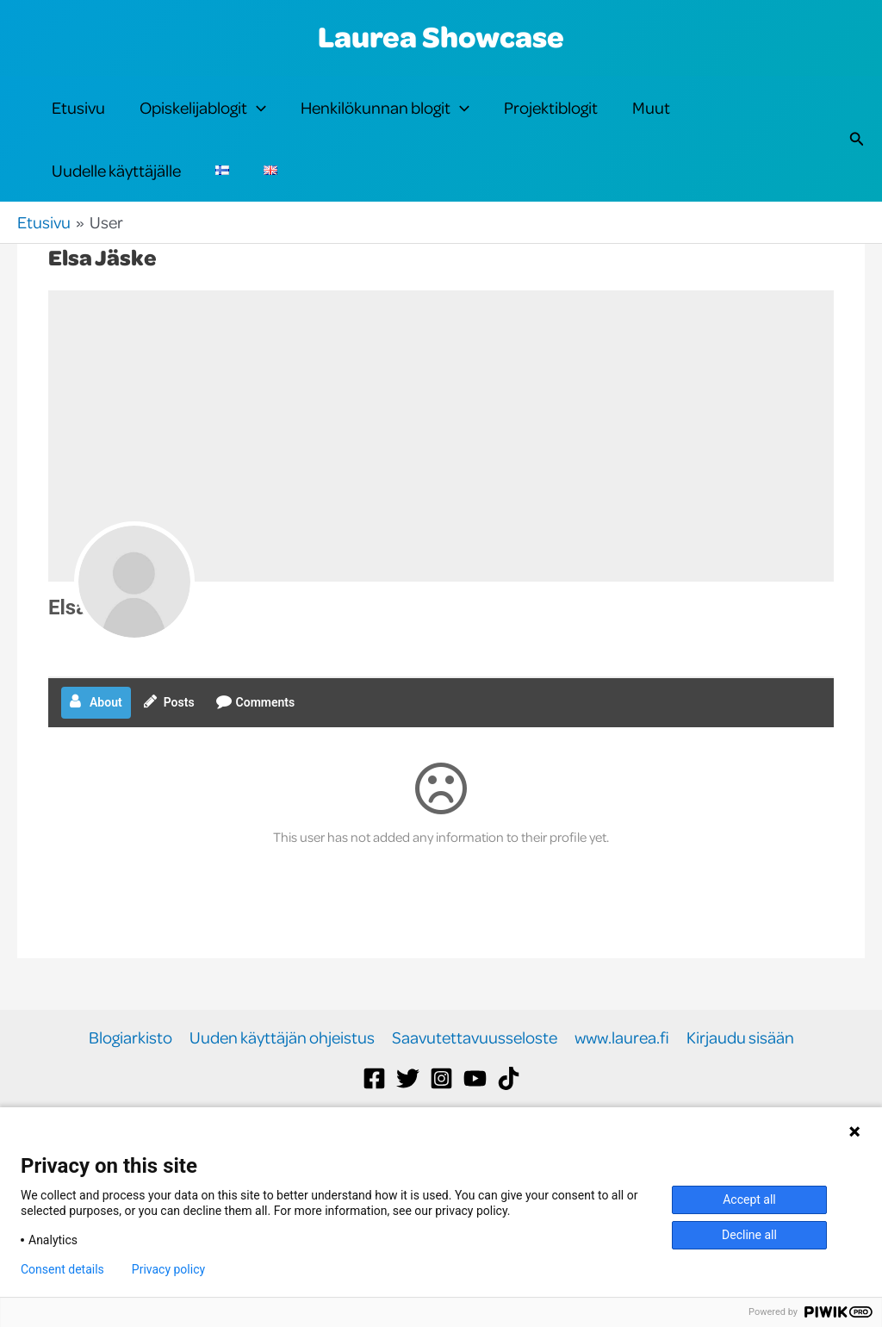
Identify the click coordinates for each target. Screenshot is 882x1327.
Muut (651, 122)
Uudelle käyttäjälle (116, 213)
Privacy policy (168, 1269)
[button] (256, 122)
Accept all (749, 1199)
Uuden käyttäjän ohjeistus (282, 1095)
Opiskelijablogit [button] (203, 122)
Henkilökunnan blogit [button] (385, 122)
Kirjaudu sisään (740, 1095)
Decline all (749, 1235)
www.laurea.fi (622, 1095)
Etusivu (78, 122)
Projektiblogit (551, 122)
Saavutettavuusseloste (474, 1095)
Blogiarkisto (130, 1095)
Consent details (62, 1269)
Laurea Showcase (441, 36)
